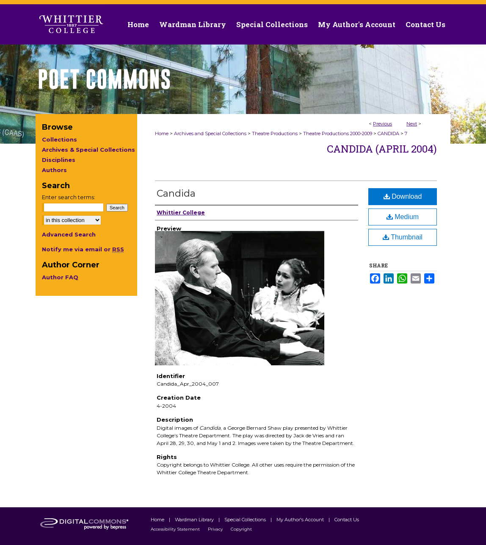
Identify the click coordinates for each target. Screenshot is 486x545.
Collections (59, 139)
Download (403, 196)
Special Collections (245, 520)
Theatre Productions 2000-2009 (337, 133)
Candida (176, 193)
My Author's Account (300, 520)
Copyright (241, 529)
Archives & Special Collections (88, 149)
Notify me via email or (83, 249)
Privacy (216, 529)
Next (411, 124)
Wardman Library (195, 520)
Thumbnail (402, 237)
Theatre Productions (275, 133)
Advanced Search (69, 234)
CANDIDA (388, 133)
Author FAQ (60, 277)
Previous (382, 124)
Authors (54, 170)
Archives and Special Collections (210, 133)
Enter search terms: (68, 197)
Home (161, 133)
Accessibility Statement (176, 529)
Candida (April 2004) (382, 149)
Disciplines (58, 159)
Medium (403, 216)
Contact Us (425, 24)
